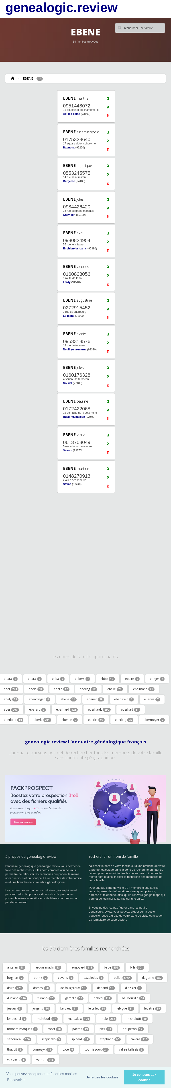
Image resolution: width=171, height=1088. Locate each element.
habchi (103, 998)
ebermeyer (154, 720)
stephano (110, 1039)
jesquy (14, 1008)
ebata (35, 679)
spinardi (80, 1039)
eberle (42, 720)
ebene (69, 699)
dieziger (133, 988)
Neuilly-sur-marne (74, 349)
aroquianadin (48, 967)
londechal (16, 1018)
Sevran (67, 450)
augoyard (82, 967)
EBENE (28, 78)
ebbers (82, 679)
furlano (46, 998)
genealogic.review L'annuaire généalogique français (85, 741)
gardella (74, 998)
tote (68, 1049)
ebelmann (144, 689)
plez (106, 1029)
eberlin (96, 720)
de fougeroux (73, 988)
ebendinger (39, 699)
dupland (17, 998)
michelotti (137, 1018)
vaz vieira (16, 1059)
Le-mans (68, 315)
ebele (36, 689)
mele (108, 1018)
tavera (140, 1039)
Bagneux (69, 147)
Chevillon (69, 214)
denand (106, 988)
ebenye (152, 699)
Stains (67, 484)
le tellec (97, 1008)
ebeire (132, 679)
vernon (45, 1059)
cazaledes (94, 977)
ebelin (61, 689)
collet (123, 977)
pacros (80, 1029)
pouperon (133, 1029)
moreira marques (22, 1029)
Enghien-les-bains (75, 248)
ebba (58, 679)
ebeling (88, 689)
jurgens (41, 1008)
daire (15, 988)
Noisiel (67, 383)
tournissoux (97, 1049)
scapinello (51, 1039)
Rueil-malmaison (74, 416)
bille (137, 967)
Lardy (67, 282)
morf (55, 1029)
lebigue (125, 1008)
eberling (124, 720)
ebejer (157, 679)
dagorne (152, 977)
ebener (95, 699)
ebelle (115, 689)
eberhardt (99, 709)
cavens (65, 977)
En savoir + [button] (16, 1080)
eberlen (69, 720)
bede (112, 967)
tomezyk (43, 1049)
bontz (41, 977)
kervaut (69, 1008)
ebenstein (124, 699)
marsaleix (79, 1018)
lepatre (152, 1008)
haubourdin (133, 998)
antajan (16, 967)
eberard (37, 709)
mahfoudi (47, 1018)
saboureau (19, 1039)
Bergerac (69, 181)
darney (41, 988)
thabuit (15, 1049)
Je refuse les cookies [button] (102, 1077)
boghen (15, 977)
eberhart (130, 709)
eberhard (67, 709)
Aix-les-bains (71, 113)
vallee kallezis (131, 1049)
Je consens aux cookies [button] (144, 1077)
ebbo (107, 679)
